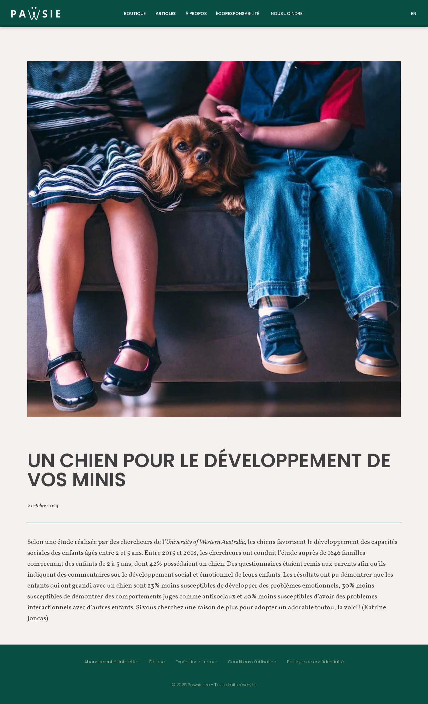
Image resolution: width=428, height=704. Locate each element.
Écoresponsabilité (237, 13)
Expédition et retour (196, 662)
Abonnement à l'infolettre (111, 662)
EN (413, 13)
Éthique (157, 662)
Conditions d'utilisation (252, 662)
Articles (166, 13)
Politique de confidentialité (315, 662)
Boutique (135, 13)
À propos (196, 13)
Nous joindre (286, 13)
